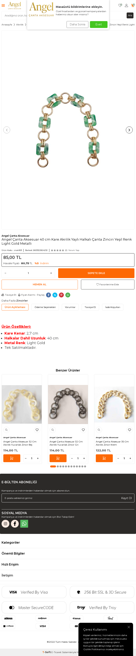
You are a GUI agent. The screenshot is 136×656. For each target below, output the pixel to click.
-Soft (46, 652)
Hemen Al (39, 284)
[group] (68, 130)
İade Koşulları (112, 307)
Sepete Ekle (96, 273)
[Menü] (3, 5)
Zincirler (22, 300)
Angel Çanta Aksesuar (15, 235)
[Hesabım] (126, 5)
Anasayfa (7, 24)
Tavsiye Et (9, 294)
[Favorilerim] (120, 5)
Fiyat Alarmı (26, 294)
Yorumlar (70, 307)
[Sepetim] (132, 5)
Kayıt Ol (126, 498)
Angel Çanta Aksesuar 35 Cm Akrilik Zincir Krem (112, 443)
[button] (6, 129)
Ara (130, 15)
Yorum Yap (73, 250)
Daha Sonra (77, 24)
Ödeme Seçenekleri (45, 307)
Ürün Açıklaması (15, 307)
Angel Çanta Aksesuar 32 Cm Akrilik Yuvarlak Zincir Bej (19, 443)
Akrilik (19, 24)
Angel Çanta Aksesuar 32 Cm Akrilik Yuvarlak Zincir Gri (66, 443)
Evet (98, 24)
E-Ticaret (56, 652)
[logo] (14, 5)
